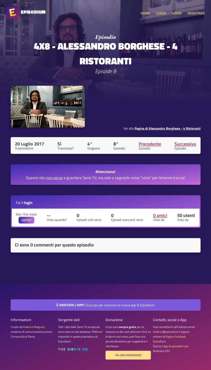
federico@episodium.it (166, 331)
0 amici (160, 215)
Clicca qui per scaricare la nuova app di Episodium (105, 304)
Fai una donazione (128, 355)
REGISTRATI (196, 13)
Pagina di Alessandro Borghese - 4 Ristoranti (168, 128)
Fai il (24, 202)
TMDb (95, 331)
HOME (145, 13)
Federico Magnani (34, 327)
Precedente (150, 143)
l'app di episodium (173, 346)
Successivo (185, 143)
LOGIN (177, 13)
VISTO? (26, 220)
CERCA (161, 13)
